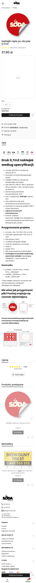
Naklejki (15, 8)
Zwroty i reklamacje (8, 556)
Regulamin (5, 554)
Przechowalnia (6, 543)
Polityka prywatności (8, 551)
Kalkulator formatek (8, 531)
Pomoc (4, 529)
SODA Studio (6, 564)
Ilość (3, 101)
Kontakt (4, 526)
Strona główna (6, 8)
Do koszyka (18, 432)
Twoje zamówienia (8, 539)
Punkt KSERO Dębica (8, 566)
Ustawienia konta (7, 541)
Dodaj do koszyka (16, 115)
